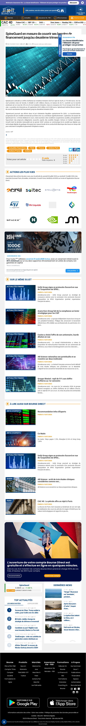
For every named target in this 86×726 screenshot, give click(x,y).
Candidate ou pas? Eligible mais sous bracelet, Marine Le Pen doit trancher (27, 630)
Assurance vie (49, 668)
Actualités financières (17, 148)
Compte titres (10, 669)
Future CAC (20, 22)
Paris (32, 148)
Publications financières (75, 674)
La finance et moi (63, 674)
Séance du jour (36, 667)
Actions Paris (54, 148)
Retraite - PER (50, 671)
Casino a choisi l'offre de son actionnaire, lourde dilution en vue (58, 336)
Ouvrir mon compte (52, 576)
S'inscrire (69, 54)
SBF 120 (31, 22)
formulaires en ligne (10, 680)
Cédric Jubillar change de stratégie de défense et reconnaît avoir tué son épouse (27, 621)
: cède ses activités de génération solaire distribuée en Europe (28, 639)
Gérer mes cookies (37, 712)
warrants (23, 669)
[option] (62, 593)
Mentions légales (49, 716)
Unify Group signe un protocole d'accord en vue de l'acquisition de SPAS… (58, 288)
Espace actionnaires (76, 680)
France (41, 148)
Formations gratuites (62, 680)
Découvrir (73, 3)
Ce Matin (41, 433)
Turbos (23, 676)
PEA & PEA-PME (10, 666)
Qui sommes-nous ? (76, 667)
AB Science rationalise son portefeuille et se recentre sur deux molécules (57, 358)
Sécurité (40, 716)
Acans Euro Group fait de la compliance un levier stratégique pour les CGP (58, 312)
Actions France (15, 151)
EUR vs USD (78, 22)
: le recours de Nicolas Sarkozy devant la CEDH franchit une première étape (26, 647)
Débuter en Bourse (63, 667)
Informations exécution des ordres (19, 712)
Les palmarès (36, 685)
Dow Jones (55, 22)
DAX (41, 22)
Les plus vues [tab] (32, 603)
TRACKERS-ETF (23, 672)
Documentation (14, 576)
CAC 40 (6, 22)
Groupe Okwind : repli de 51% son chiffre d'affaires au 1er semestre (55, 380)
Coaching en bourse (62, 687)
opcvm (23, 666)
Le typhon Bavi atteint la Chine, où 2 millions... (71, 617)
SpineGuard (24, 585)
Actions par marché (36, 680)
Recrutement (76, 685)
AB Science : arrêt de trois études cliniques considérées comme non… (56, 480)
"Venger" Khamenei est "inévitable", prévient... (71, 594)
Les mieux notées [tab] (14, 603)
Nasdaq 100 (66, 22)
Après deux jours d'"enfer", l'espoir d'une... (70, 606)
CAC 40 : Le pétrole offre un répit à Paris (55, 501)
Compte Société (10, 674)
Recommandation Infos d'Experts (52, 412)
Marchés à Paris (36, 674)
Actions (28, 151)
